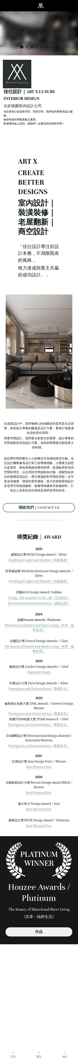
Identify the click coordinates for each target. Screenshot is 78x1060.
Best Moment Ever (39, 767)
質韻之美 (61, 603)
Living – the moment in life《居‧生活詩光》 (39, 598)
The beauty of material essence (30, 603)
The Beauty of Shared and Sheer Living (32, 625)
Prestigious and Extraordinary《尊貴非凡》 (39, 713)
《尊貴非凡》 (60, 689)
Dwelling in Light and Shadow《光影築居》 (39, 560)
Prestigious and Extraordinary (30, 689)
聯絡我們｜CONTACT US (39, 507)
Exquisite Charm (39, 672)
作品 (39, 932)
